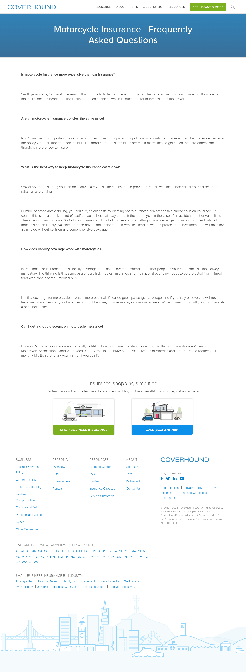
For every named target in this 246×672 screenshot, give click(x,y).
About (121, 7)
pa (103, 556)
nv (43, 556)
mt (31, 556)
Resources (176, 7)
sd (119, 556)
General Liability (26, 480)
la (115, 551)
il (90, 551)
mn (145, 551)
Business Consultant (65, 586)
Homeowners (61, 481)
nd (79, 556)
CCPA (212, 487)
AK (23, 551)
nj (54, 556)
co (46, 551)
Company (132, 466)
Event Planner (24, 586)
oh (85, 556)
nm (60, 556)
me (121, 551)
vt (142, 556)
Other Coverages (27, 529)
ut (136, 556)
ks (104, 551)
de (64, 551)
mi (139, 551)
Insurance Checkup (102, 488)
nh (49, 556)
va (147, 556)
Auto (55, 474)
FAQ (92, 474)
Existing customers (147, 7)
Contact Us (133, 488)
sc (113, 556)
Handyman (69, 581)
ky (109, 551)
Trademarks (168, 497)
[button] (103, 7)
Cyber (20, 522)
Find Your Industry (121, 586)
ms (18, 556)
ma (133, 551)
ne (37, 556)
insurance (103, 7)
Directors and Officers (30, 514)
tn (125, 556)
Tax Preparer (132, 581)
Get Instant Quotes (208, 7)
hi (80, 551)
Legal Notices (170, 487)
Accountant (88, 581)
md (127, 551)
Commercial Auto (27, 507)
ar (34, 551)
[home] (33, 6)
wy (36, 562)
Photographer (24, 581)
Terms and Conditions (192, 492)
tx (130, 556)
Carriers (94, 481)
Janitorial (43, 586)
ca (40, 551)
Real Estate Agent (94, 586)
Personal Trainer (48, 581)
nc (73, 556)
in (94, 551)
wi (30, 562)
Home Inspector (109, 581)
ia (99, 551)
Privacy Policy (193, 487)
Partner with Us (136, 481)
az (28, 551)
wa (18, 562)
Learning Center (100, 466)
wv (24, 562)
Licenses (166, 492)
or (97, 556)
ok (91, 556)
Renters (57, 488)
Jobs (129, 474)
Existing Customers (101, 496)
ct (52, 551)
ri (108, 556)
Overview (58, 466)
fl (69, 551)
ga (75, 551)
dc (58, 551)
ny (67, 556)
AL (17, 551)
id (85, 551)
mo (24, 556)
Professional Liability (29, 487)
